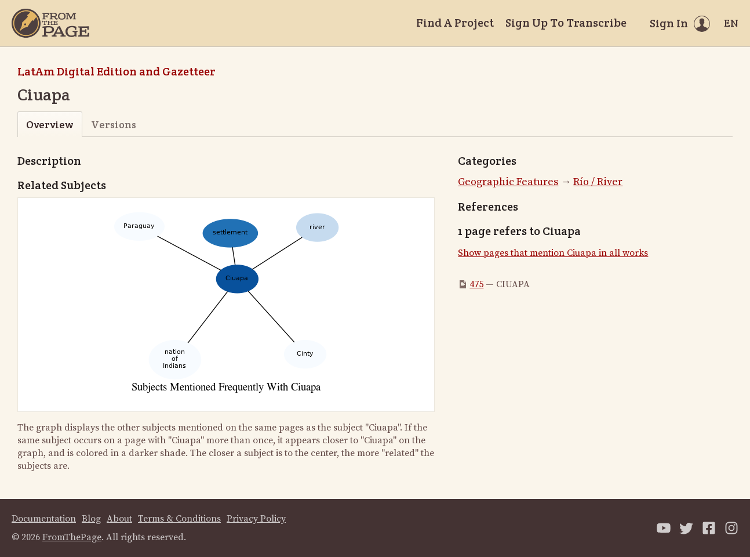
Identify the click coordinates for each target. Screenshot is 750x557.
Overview (49, 124)
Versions (113, 124)
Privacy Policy (256, 519)
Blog (91, 519)
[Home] (50, 23)
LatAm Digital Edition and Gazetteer (116, 71)
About (119, 519)
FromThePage (71, 537)
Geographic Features (508, 182)
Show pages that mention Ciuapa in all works (553, 253)
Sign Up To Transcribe (566, 22)
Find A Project (455, 22)
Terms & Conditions (179, 519)
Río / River (597, 182)
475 (476, 284)
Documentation (44, 519)
